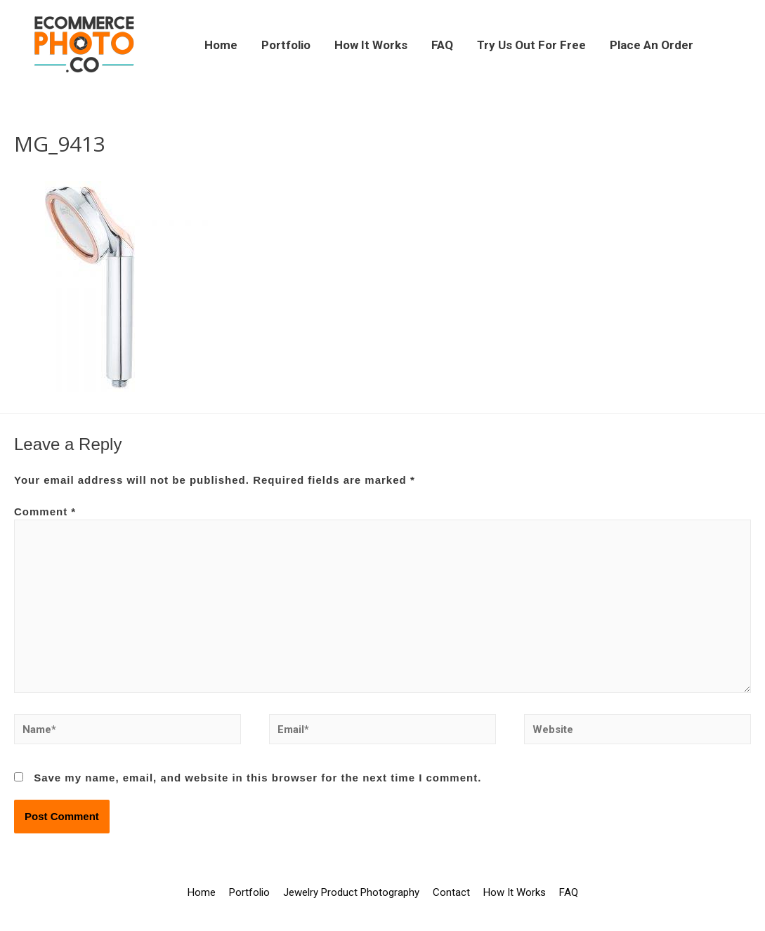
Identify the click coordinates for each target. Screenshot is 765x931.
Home (220, 45)
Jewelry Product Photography (351, 892)
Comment (45, 511)
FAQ (442, 45)
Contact (451, 892)
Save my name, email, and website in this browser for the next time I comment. (257, 778)
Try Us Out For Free (531, 45)
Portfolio (285, 45)
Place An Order (651, 45)
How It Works (370, 45)
